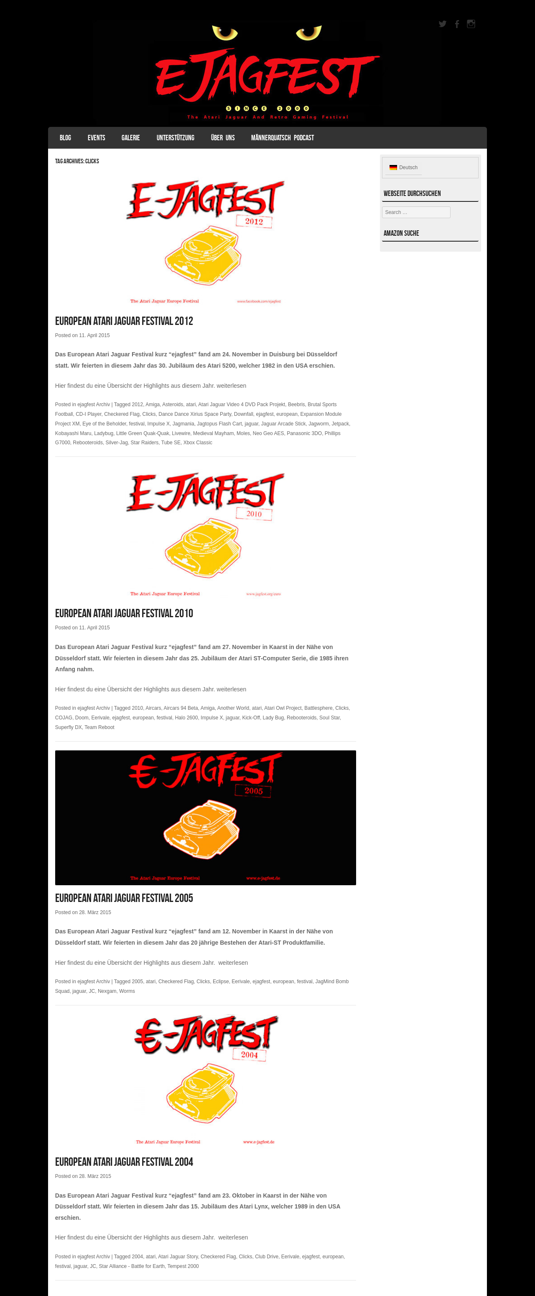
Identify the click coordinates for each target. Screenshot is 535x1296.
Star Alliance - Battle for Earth (132, 1266)
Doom (82, 718)
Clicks (149, 414)
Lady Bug (273, 718)
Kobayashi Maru (73, 433)
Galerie (131, 138)
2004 (137, 1257)
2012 (137, 404)
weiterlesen (232, 385)
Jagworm (318, 424)
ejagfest (265, 414)
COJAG (63, 718)
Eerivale (101, 718)
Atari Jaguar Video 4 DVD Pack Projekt (241, 404)
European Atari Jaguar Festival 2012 (124, 320)
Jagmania (183, 424)
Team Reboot (99, 727)
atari (191, 404)
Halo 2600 (186, 718)
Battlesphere (318, 708)
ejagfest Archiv (93, 404)
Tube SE (171, 443)
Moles (243, 433)
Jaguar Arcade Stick (283, 424)
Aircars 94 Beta (181, 708)
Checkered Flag (122, 414)
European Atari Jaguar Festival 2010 (124, 613)
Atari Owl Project (282, 708)
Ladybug (103, 433)
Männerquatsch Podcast (282, 138)
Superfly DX (68, 727)
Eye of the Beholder (104, 424)
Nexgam (107, 991)
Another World (233, 708)
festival (137, 424)
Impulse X (159, 424)
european (287, 414)
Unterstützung (175, 138)
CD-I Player (88, 414)
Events (96, 138)
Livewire (181, 433)
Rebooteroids (88, 443)
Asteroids (172, 404)
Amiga (152, 404)
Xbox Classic (197, 443)
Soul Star (329, 718)
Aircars (153, 708)
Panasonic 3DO (304, 433)
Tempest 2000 (183, 1266)
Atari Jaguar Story (178, 1257)
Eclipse (221, 981)
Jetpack (340, 424)
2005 (137, 981)
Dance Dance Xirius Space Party (194, 414)
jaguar (251, 424)
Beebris (296, 404)
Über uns (223, 138)
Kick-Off (251, 718)
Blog (65, 138)
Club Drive (266, 1257)
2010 (137, 708)
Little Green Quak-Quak (142, 433)
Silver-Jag (117, 443)
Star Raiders (145, 443)
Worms (127, 991)
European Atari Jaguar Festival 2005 (124, 897)
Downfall (243, 414)
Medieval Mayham (213, 433)
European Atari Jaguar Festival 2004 (124, 1161)
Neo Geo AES (268, 433)
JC (92, 991)
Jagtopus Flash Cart (219, 424)
